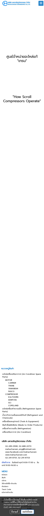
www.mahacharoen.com (16, 454)
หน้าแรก (4, 474)
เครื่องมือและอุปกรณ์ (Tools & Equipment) (20, 421)
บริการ (4, 480)
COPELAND (13, 405)
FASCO (11, 391)
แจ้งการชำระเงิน (7, 492)
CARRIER (12, 383)
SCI (9, 402)
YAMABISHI (13, 388)
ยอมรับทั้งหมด (27, 512)
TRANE (11, 385)
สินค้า (4, 477)
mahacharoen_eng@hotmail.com (20, 449)
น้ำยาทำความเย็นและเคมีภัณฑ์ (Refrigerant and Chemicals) (22, 416)
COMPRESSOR (11, 394)
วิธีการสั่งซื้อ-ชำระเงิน (9, 483)
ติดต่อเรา (5, 486)
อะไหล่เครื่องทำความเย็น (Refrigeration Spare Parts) (21, 410)
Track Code (6, 489)
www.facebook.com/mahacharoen (21, 452)
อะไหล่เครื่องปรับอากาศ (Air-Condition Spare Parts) (21, 375)
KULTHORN (13, 397)
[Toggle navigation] (41, 3)
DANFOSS (12, 399)
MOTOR (8, 380)
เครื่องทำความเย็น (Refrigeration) (16, 428)
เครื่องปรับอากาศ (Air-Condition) (16, 432)
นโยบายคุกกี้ (16, 507)
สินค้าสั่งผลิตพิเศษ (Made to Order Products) (22, 425)
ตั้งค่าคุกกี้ (14, 512)
